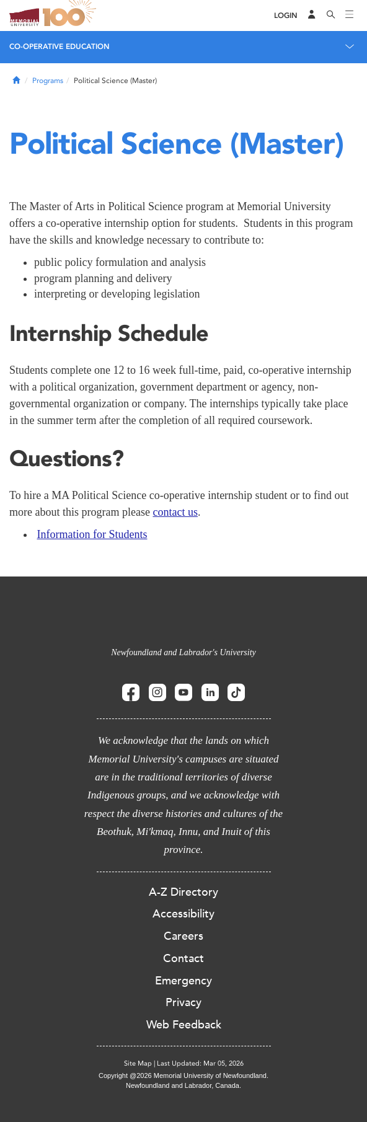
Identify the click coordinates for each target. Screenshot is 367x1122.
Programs (47, 80)
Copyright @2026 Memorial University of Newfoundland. (183, 1075)
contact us (175, 512)
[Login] (285, 16)
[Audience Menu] (312, 15)
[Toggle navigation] (350, 15)
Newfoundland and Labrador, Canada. (183, 1085)
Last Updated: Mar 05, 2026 (200, 1063)
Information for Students (92, 534)
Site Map (138, 1063)
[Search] (331, 15)
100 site (71, 15)
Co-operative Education (59, 46)
